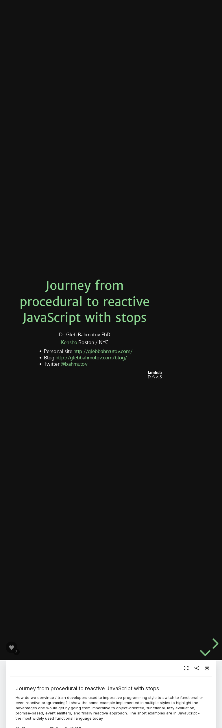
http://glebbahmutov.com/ (103, 351)
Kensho (69, 342)
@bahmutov (74, 364)
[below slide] (205, 657)
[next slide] (214, 643)
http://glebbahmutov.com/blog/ (91, 357)
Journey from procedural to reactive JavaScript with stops (84, 301)
